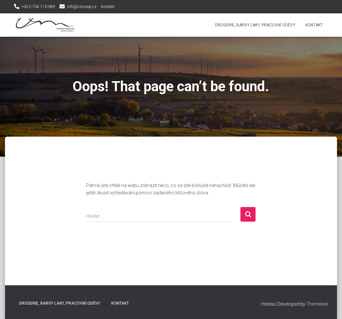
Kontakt (108, 6)
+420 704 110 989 (38, 6)
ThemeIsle (317, 304)
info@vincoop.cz (82, 6)
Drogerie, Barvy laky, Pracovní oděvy (255, 25)
